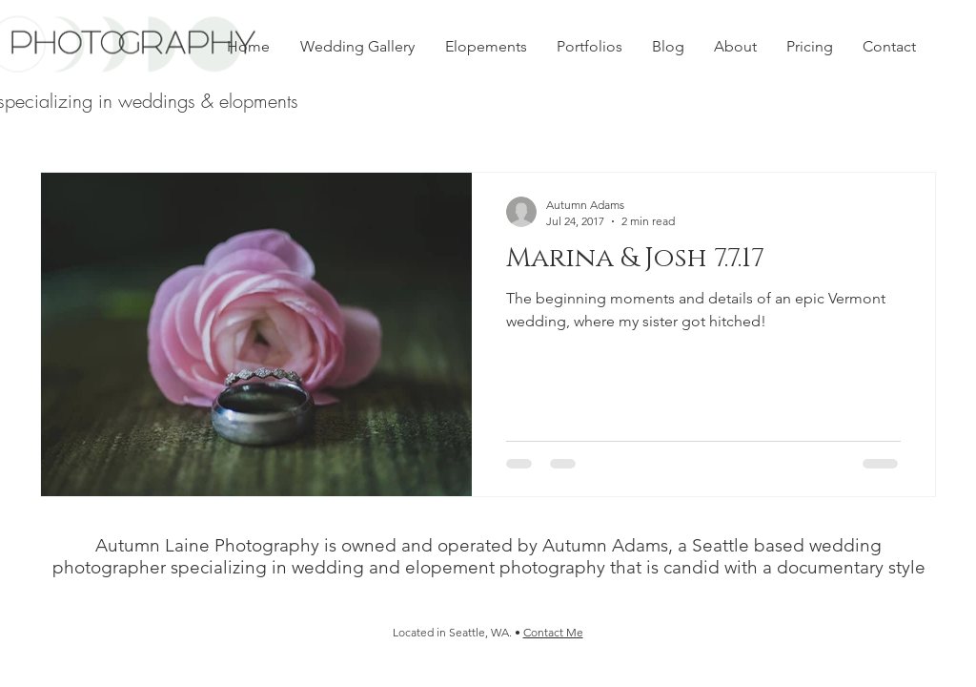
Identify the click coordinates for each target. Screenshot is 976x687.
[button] (589, 47)
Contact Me (553, 632)
